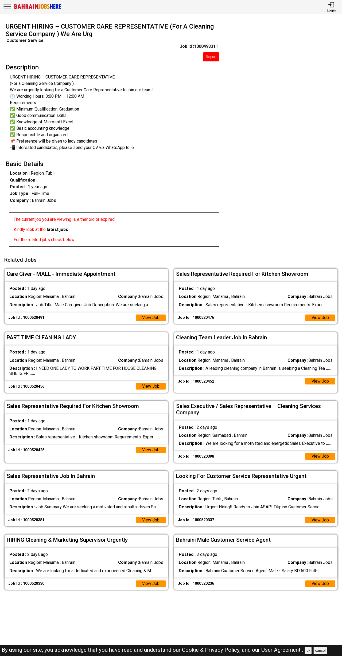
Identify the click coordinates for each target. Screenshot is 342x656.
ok (308, 651)
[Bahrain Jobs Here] (38, 8)
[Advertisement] (284, 136)
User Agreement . (282, 650)
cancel (320, 651)
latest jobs (57, 229)
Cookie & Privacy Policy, (212, 650)
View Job (151, 316)
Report (211, 57)
